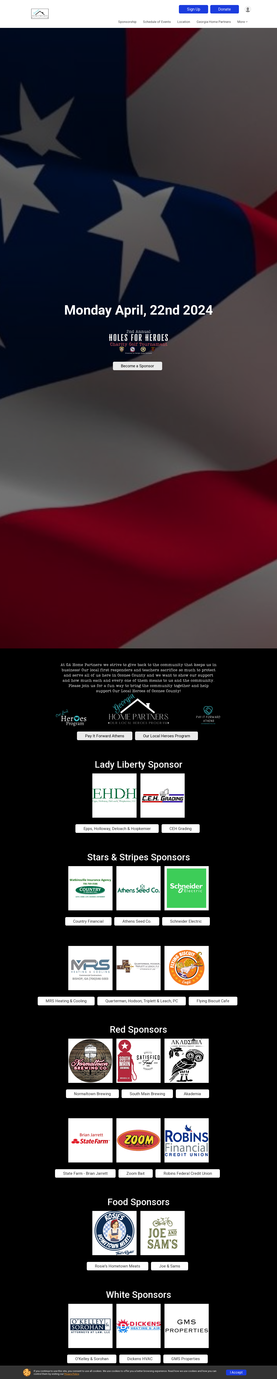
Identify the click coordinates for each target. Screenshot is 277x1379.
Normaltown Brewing (92, 1094)
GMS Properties (185, 1359)
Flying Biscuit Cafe (213, 1001)
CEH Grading (180, 828)
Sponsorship (127, 22)
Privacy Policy (71, 1373)
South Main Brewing (147, 1094)
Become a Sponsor (137, 366)
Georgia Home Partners (214, 22)
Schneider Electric (186, 921)
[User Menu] (247, 9)
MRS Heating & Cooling (66, 1001)
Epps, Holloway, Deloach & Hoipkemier (117, 828)
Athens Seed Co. (136, 921)
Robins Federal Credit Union (188, 1173)
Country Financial (88, 921)
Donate (223, 9)
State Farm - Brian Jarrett (85, 1173)
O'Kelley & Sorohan (91, 1359)
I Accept (236, 1372)
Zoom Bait (135, 1173)
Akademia (192, 1094)
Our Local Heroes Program (166, 736)
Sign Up (192, 9)
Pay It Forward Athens (104, 736)
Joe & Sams (169, 1266)
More (241, 22)
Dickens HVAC (140, 1359)
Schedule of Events (157, 22)
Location (183, 22)
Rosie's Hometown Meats (117, 1266)
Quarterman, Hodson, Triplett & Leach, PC (141, 1001)
